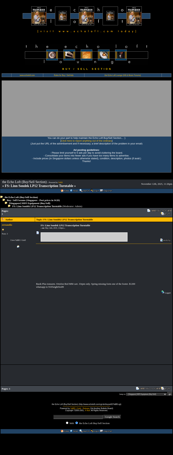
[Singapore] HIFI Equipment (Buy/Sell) (29, 203)
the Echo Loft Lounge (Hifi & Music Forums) (122, 75)
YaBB (60, 182)
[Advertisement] (37, 108)
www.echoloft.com (27, 75)
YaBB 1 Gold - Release (80, 408)
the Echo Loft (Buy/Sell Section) (21, 197)
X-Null (87, 410)
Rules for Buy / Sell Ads (64, 75)
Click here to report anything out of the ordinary (86, 140)
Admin (78, 206)
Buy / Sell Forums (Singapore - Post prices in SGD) (33, 200)
